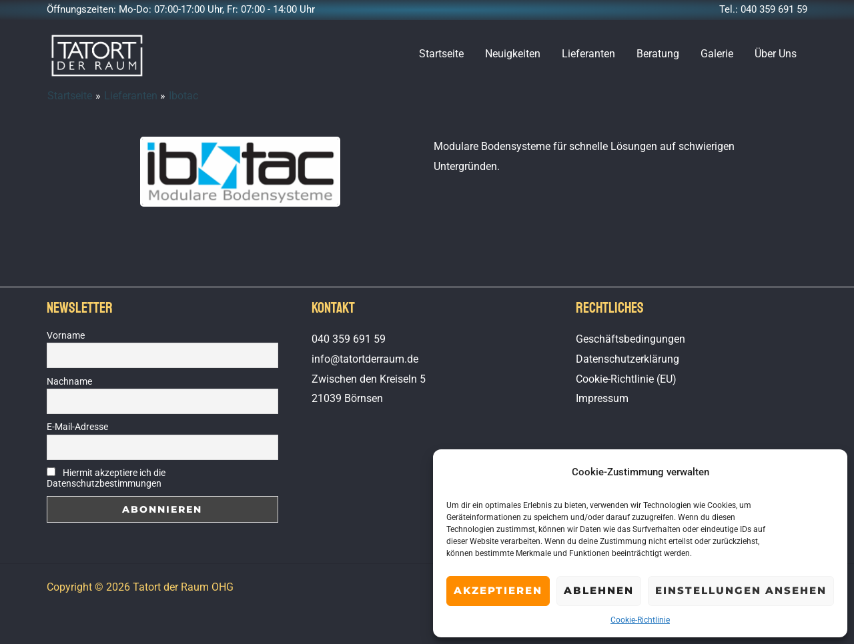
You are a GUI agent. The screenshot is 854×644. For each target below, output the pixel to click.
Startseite (441, 53)
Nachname (69, 381)
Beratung (657, 53)
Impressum (602, 398)
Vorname (66, 335)
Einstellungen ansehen (741, 590)
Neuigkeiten (512, 53)
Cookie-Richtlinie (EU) (626, 379)
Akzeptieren (498, 590)
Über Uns (776, 53)
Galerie (717, 53)
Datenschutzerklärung (627, 359)
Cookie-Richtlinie (640, 620)
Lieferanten (588, 53)
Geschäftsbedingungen (630, 339)
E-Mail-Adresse (77, 426)
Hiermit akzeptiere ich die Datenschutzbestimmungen (106, 478)
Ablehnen (599, 590)
